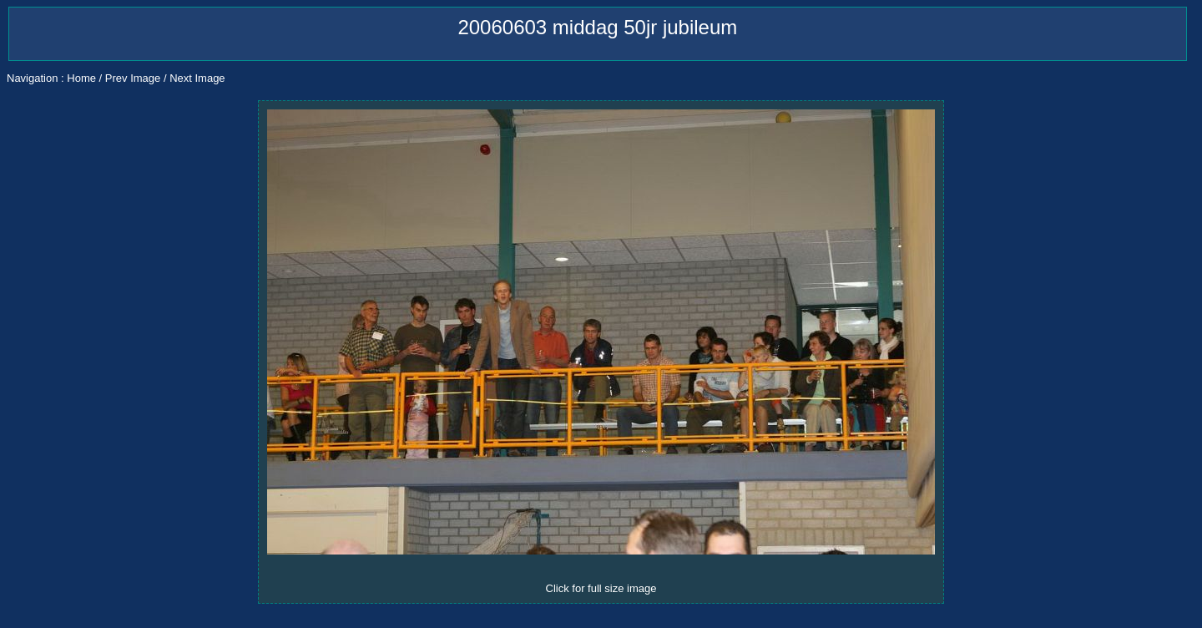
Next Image (197, 78)
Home (81, 78)
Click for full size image (601, 588)
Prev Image (132, 78)
